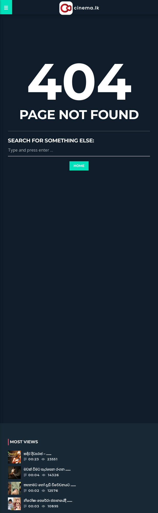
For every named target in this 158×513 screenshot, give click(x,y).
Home (79, 166)
